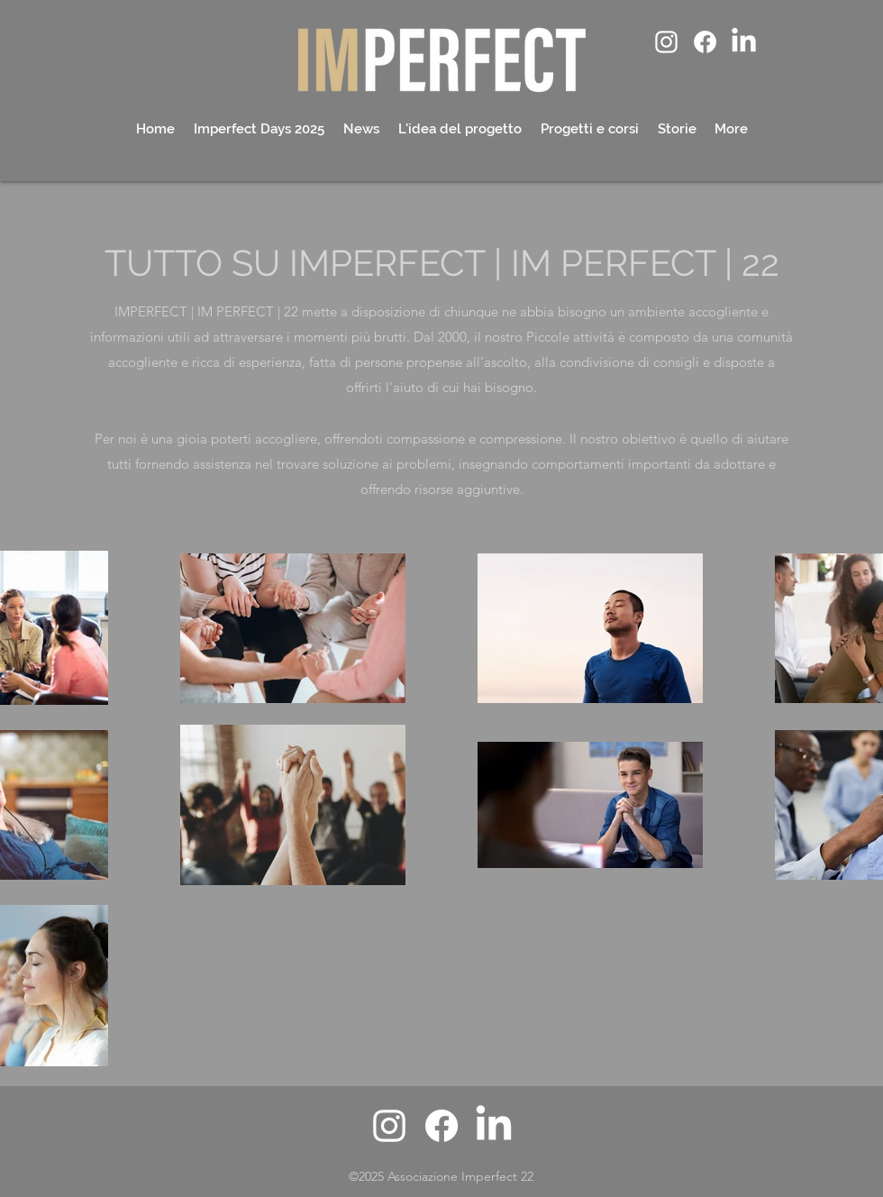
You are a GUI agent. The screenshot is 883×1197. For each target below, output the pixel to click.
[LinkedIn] (744, 42)
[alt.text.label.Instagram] (666, 42)
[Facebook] (705, 42)
